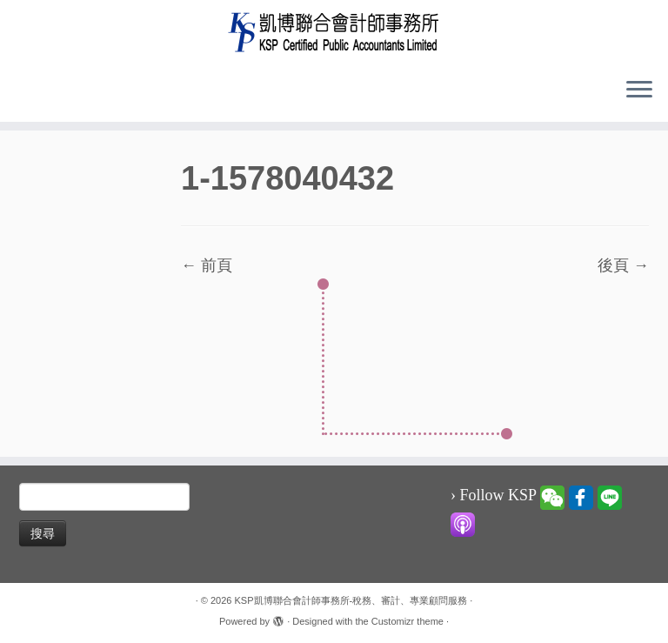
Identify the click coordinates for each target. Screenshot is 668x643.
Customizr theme (407, 621)
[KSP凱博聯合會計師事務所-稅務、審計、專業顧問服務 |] (334, 32)
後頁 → (623, 265)
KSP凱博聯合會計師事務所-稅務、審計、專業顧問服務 (351, 600)
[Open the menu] (639, 90)
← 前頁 (206, 265)
